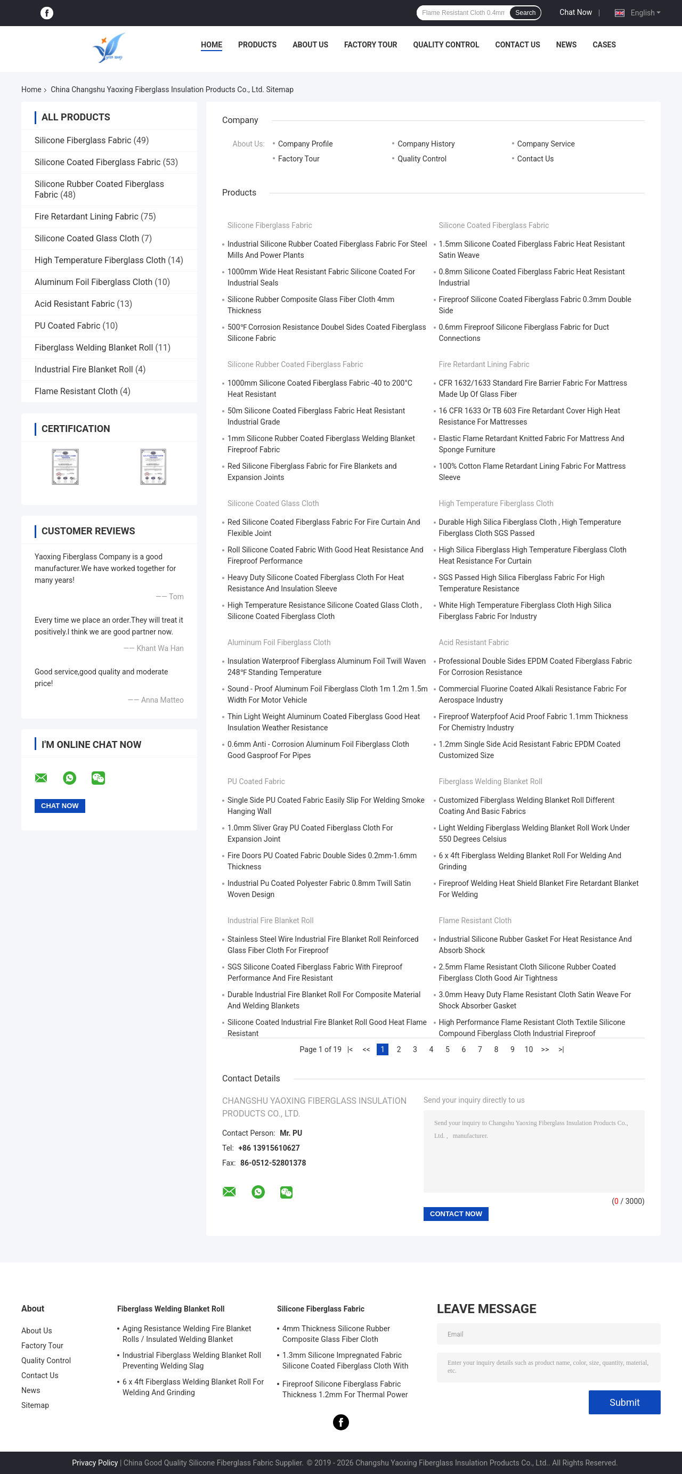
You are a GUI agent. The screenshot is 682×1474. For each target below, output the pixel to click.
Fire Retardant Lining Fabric (87, 216)
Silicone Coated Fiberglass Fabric (97, 162)
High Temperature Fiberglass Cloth (100, 260)
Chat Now (575, 12)
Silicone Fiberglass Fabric (83, 140)
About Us (310, 44)
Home (211, 44)
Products (257, 44)
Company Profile (305, 144)
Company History (425, 144)
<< (366, 1049)
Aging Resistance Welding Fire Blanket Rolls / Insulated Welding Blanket (187, 1333)
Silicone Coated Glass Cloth (87, 238)
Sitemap (35, 1405)
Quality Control (446, 44)
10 (529, 1049)
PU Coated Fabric (67, 326)
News (566, 44)
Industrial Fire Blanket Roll (84, 369)
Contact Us (517, 44)
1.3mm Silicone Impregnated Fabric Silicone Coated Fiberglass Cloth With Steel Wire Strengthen (345, 1362)
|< (350, 1049)
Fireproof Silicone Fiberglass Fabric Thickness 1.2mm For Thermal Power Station (345, 1391)
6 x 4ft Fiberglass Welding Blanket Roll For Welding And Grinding (193, 1387)
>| (561, 1049)
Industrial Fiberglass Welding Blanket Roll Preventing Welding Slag (192, 1360)
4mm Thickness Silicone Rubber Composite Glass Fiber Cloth (336, 1333)
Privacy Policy (95, 1463)
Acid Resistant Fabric (75, 304)
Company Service (546, 144)
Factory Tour (370, 44)
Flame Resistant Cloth (76, 391)
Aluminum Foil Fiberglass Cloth (93, 282)
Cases (604, 44)
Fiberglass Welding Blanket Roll (94, 348)
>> (545, 1049)
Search (525, 13)
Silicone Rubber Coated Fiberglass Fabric (295, 364)
